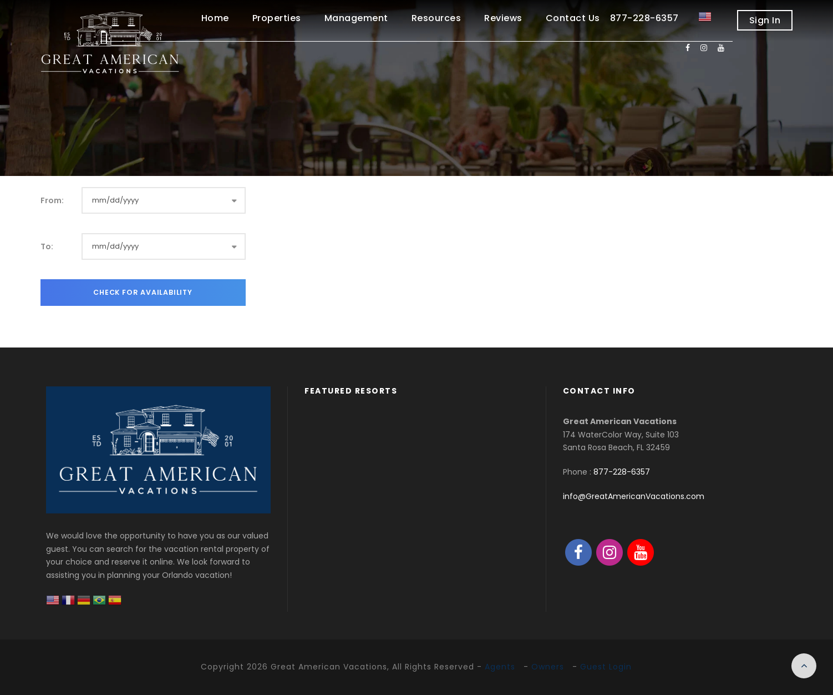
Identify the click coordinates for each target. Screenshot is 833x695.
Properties (276, 18)
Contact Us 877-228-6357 (612, 18)
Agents (500, 666)
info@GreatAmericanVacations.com (633, 496)
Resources (436, 18)
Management (356, 18)
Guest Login (606, 666)
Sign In (765, 20)
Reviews (503, 18)
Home (215, 18)
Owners (547, 666)
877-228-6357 (621, 471)
